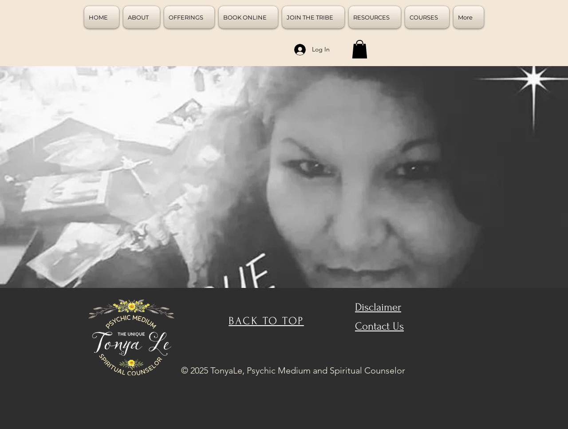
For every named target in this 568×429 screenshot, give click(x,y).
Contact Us (379, 326)
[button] (359, 49)
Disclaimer (378, 307)
